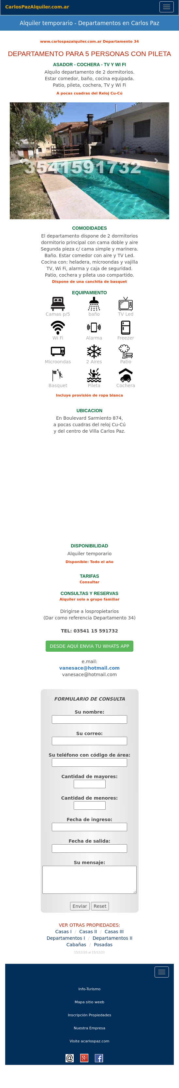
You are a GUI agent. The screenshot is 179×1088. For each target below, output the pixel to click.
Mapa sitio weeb (97, 1001)
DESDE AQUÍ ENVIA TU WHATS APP (89, 646)
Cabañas (76, 944)
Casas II (88, 931)
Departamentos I (66, 938)
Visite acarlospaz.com (90, 1041)
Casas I (63, 931)
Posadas (103, 944)
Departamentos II (112, 938)
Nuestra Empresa (89, 1028)
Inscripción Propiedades (89, 1015)
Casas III (114, 931)
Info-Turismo (97, 988)
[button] (22, 161)
